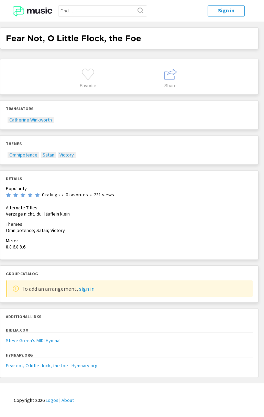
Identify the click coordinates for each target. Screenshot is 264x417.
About (68, 400)
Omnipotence (23, 155)
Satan (48, 155)
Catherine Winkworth (30, 120)
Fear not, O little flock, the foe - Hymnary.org (52, 365)
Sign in (226, 10)
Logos (52, 400)
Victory (66, 155)
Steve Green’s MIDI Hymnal (33, 340)
